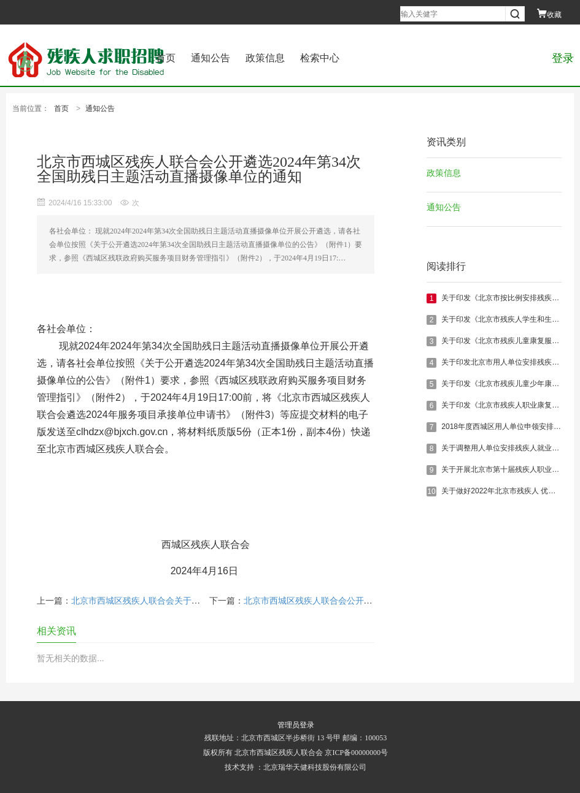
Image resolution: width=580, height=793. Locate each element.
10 (431, 491)
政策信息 (265, 58)
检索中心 (319, 58)
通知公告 (210, 58)
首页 (166, 58)
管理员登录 (295, 725)
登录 (563, 58)
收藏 (549, 14)
